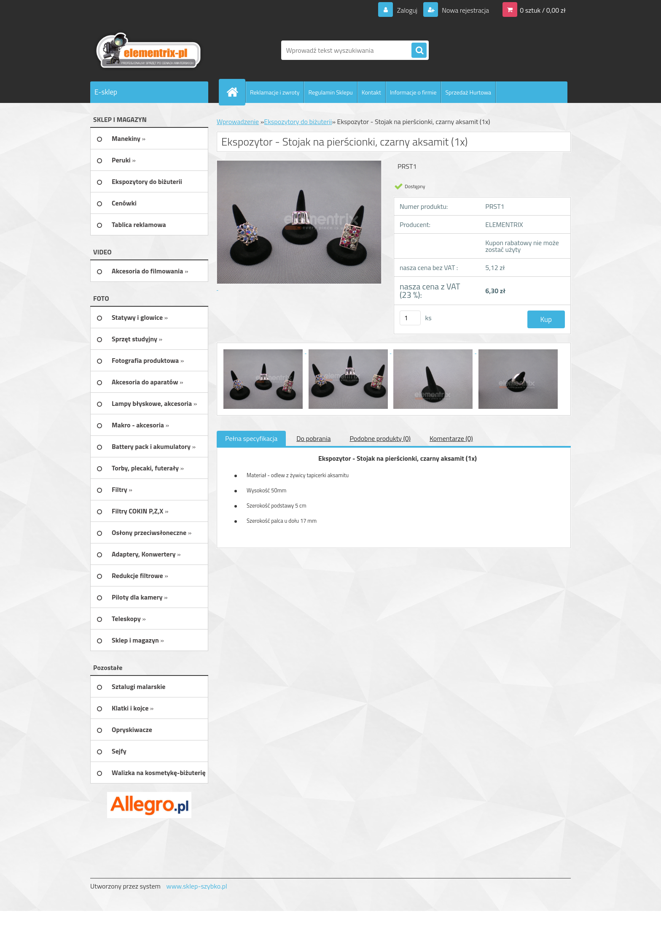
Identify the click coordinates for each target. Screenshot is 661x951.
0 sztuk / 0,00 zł (543, 10)
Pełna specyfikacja (251, 438)
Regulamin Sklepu (330, 92)
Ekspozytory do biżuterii (298, 121)
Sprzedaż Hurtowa (468, 92)
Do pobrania (313, 438)
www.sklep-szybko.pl (196, 886)
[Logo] (148, 50)
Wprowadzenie (238, 121)
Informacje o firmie (413, 92)
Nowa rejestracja (465, 10)
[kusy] (410, 318)
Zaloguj (407, 10)
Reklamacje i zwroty (274, 92)
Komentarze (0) (451, 438)
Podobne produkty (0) (380, 438)
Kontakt (371, 92)
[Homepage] (235, 92)
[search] (419, 51)
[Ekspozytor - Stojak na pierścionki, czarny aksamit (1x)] (263, 351)
